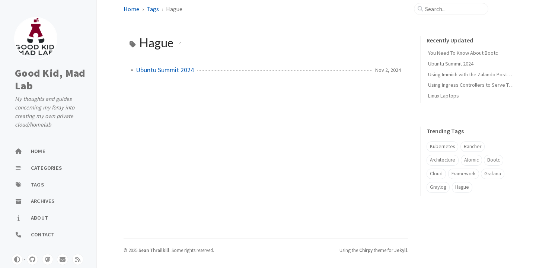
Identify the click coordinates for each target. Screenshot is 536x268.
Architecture (442, 160)
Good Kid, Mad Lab (50, 79)
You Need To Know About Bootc (463, 53)
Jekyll (400, 250)
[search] (454, 9)
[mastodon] (47, 259)
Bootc (493, 160)
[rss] (78, 259)
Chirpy (366, 250)
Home (131, 9)
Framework (464, 173)
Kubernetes (442, 146)
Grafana (492, 173)
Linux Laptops (443, 95)
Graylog (438, 187)
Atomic (471, 160)
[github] (32, 259)
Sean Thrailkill (153, 250)
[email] (62, 259)
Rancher (472, 146)
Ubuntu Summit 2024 (165, 70)
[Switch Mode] (17, 259)
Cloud (436, 173)
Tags (153, 9)
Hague (462, 187)
